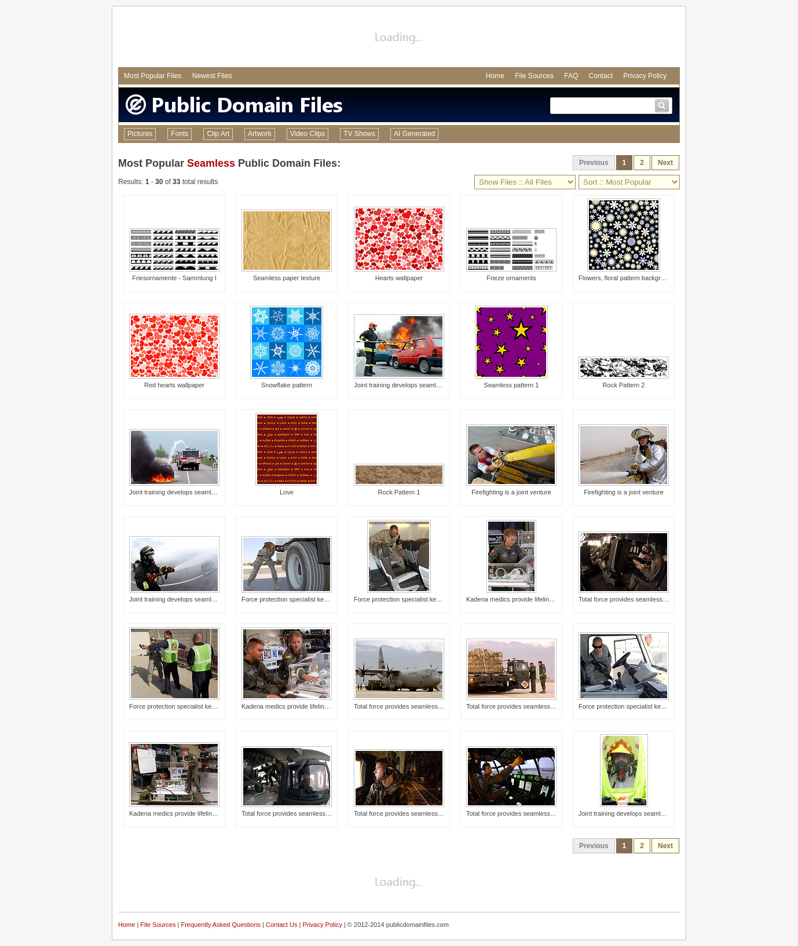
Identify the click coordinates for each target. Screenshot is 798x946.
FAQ (571, 76)
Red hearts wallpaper (174, 385)
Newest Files (212, 76)
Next (665, 163)
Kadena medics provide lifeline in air (517, 599)
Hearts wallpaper (399, 277)
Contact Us (281, 924)
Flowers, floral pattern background (627, 277)
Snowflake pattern (286, 385)
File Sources (534, 76)
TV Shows (359, 134)
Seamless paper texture (286, 277)
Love (287, 492)
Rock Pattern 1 (399, 492)
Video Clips (307, 134)
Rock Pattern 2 (624, 385)
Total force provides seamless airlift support (640, 599)
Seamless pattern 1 (511, 385)
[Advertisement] (399, 38)
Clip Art (218, 134)
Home (495, 76)
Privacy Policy (645, 76)
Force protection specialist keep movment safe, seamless (322, 599)
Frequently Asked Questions (221, 924)
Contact (601, 76)
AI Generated (414, 134)
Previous (594, 163)
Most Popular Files (152, 76)
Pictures (139, 134)
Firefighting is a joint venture (511, 492)
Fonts (179, 134)
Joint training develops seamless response (414, 385)
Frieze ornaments (511, 277)
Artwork (260, 134)
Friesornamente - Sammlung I (174, 277)
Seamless (211, 163)
